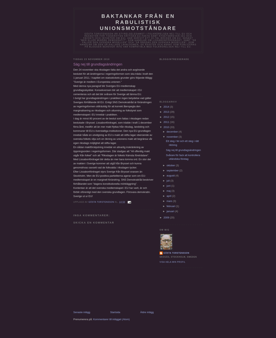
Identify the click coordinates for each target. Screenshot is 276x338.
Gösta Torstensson (176, 253)
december (173, 131)
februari (171, 206)
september (173, 170)
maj (169, 190)
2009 (166, 217)
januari (171, 211)
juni (169, 185)
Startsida (115, 312)
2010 (166, 127)
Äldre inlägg (147, 312)
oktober (171, 165)
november (173, 136)
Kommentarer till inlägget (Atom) (111, 319)
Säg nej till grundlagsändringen (183, 150)
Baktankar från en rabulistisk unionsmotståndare (138, 22)
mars (170, 201)
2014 (166, 106)
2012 (166, 116)
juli (169, 180)
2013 (166, 111)
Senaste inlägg (81, 312)
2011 (166, 122)
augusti (171, 175)
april (169, 195)
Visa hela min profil (172, 262)
